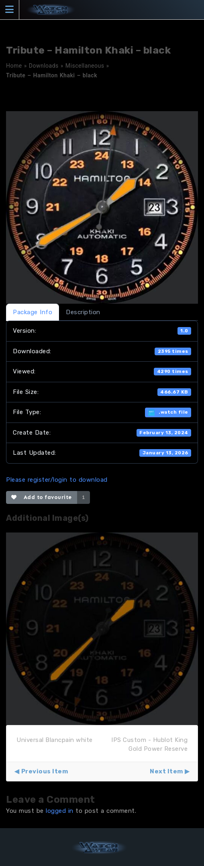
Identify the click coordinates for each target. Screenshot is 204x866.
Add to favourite (41, 497)
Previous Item (44, 771)
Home (14, 65)
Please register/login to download (57, 479)
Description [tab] (83, 312)
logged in (59, 810)
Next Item (166, 771)
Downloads (44, 65)
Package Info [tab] (32, 312)
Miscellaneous (84, 65)
